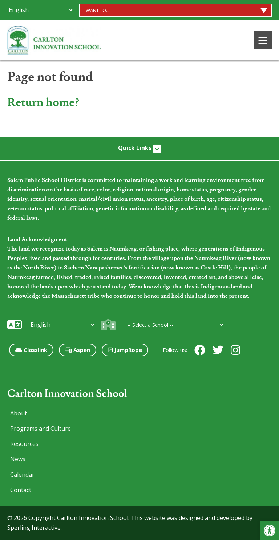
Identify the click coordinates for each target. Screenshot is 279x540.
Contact (20, 490)
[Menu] (263, 40)
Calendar (22, 475)
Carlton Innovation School (67, 394)
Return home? (43, 102)
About (18, 413)
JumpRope (125, 349)
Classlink (31, 349)
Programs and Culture (40, 429)
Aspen (77, 349)
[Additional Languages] (40, 9)
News (17, 459)
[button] (269, 530)
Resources (24, 444)
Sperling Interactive (34, 528)
